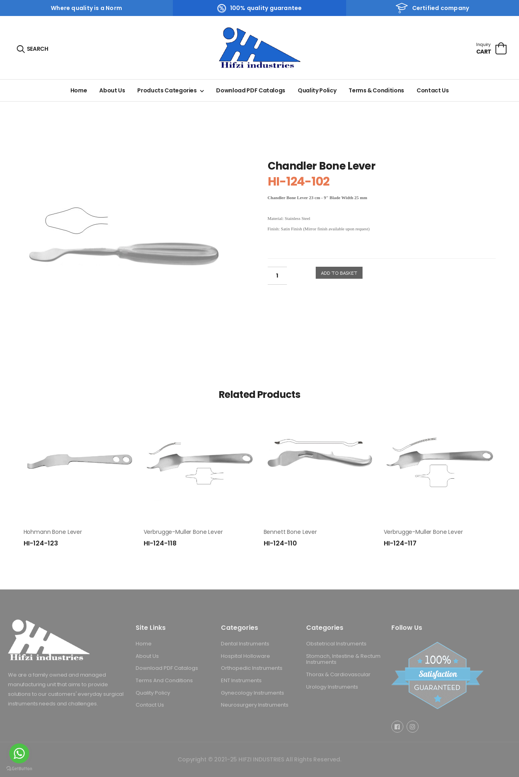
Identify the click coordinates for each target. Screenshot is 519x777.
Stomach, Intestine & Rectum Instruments (343, 659)
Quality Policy (317, 90)
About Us (112, 90)
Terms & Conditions (376, 90)
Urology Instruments (332, 686)
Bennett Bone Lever (290, 532)
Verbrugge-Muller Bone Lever (183, 532)
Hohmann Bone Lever (53, 532)
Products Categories (166, 90)
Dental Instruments (245, 643)
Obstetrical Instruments (336, 643)
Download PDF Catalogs (250, 90)
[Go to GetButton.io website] (19, 768)
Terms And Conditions (164, 680)
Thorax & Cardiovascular (338, 674)
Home (78, 90)
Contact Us (433, 90)
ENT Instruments (241, 680)
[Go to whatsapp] (19, 753)
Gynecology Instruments (252, 692)
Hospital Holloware (245, 655)
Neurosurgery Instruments (255, 705)
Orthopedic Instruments (252, 668)
